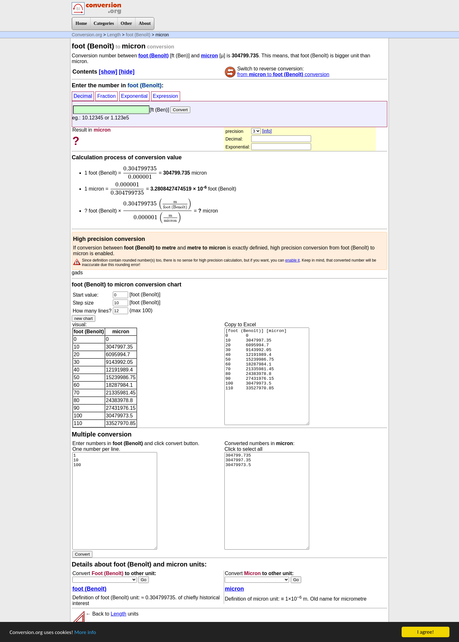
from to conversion (283, 74)
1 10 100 (114, 501)
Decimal (83, 96)
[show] (108, 72)
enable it (292, 260)
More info (85, 632)
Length (114, 34)
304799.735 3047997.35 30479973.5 (266, 501)
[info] (267, 130)
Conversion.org (87, 34)
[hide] (127, 72)
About (144, 23)
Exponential (134, 96)
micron (209, 55)
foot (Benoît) (138, 34)
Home (81, 23)
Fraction (106, 96)
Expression (165, 96)
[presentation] (140, 172)
